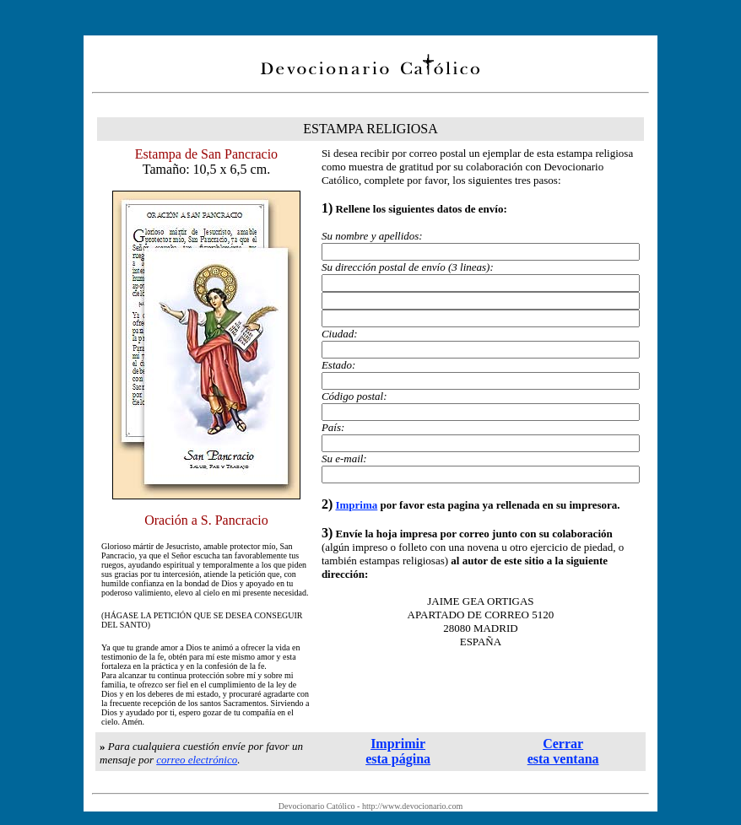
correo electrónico (196, 759)
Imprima (356, 505)
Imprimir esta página (397, 751)
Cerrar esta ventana (563, 751)
